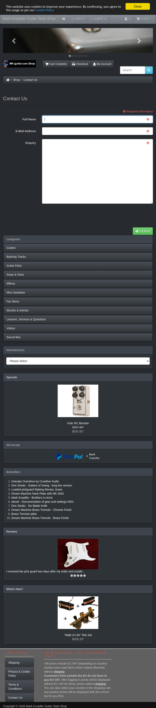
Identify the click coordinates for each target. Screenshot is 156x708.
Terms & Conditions (15, 686)
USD (78, 19)
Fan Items (12, 301)
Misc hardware (15, 292)
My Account (102, 64)
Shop (16, 80)
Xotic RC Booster (78, 423)
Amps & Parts (15, 274)
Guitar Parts (14, 265)
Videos (10, 328)
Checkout (80, 64)
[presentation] (122, 216)
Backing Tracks (16, 256)
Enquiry (30, 143)
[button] (14, 40)
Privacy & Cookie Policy (19, 673)
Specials (11, 377)
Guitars (11, 247)
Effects (10, 283)
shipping (59, 671)
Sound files (13, 337)
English (98, 19)
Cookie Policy (44, 10)
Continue (142, 231)
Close (137, 6)
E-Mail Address (25, 131)
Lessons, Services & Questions (26, 319)
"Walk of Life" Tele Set (78, 635)
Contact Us (30, 80)
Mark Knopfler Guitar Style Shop (29, 19)
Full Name (29, 119)
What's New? (14, 589)
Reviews (11, 531)
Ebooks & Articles (17, 310)
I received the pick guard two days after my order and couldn (44, 571)
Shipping (14, 662)
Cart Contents (56, 64)
